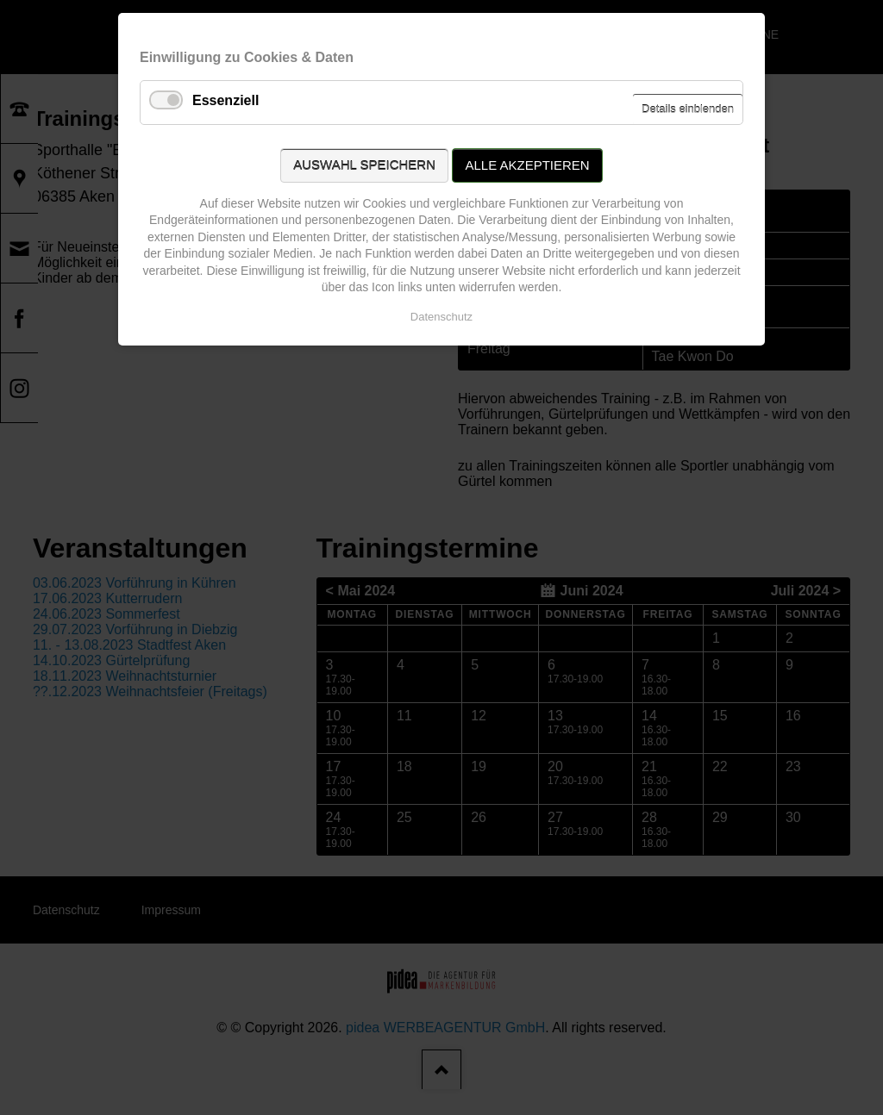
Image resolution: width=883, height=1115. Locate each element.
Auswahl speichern (364, 165)
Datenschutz (441, 316)
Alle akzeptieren (527, 165)
